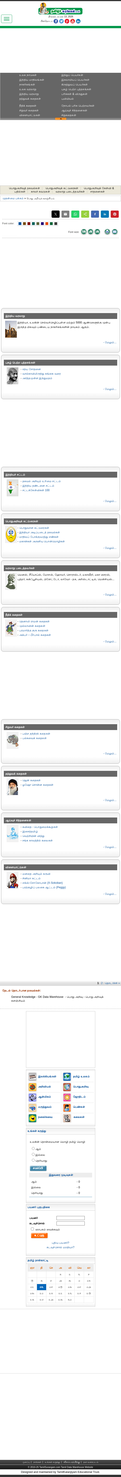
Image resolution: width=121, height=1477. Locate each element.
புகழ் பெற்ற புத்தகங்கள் (76, 89)
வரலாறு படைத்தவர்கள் (70, 191)
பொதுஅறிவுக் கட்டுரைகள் (61, 188)
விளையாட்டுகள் (29, 115)
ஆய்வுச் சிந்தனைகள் (74, 110)
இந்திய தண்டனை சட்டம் (38, 485)
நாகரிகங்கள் (27, 84)
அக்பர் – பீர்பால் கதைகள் (35, 635)
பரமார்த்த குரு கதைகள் (33, 630)
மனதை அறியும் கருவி (36, 873)
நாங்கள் (37, 1462)
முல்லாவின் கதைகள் (32, 625)
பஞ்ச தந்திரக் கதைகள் (36, 733)
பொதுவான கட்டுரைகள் (34, 527)
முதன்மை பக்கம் (13, 198)
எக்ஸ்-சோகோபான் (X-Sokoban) (42, 882)
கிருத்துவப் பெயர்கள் (74, 84)
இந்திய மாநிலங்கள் (31, 79)
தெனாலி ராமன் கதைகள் (34, 621)
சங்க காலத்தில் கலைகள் (37, 840)
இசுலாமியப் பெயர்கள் (75, 79)
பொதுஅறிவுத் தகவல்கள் (24, 188)
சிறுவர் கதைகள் (29, 110)
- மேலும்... (110, 342)
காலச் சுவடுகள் (40, 191)
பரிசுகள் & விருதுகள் (74, 94)
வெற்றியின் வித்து (33, 836)
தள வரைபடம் (90, 1462)
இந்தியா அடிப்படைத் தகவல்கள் (39, 532)
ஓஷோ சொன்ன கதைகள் (38, 784)
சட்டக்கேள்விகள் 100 (36, 490)
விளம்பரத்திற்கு (72, 1462)
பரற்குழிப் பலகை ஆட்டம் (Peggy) (44, 887)
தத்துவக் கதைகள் (30, 98)
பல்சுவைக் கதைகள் (34, 738)
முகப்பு (26, 1462)
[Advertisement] (60, 52)
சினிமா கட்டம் (31, 878)
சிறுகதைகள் (68, 115)
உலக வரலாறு (28, 89)
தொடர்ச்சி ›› (112, 983)
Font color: (8, 223)
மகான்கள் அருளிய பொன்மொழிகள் (42, 541)
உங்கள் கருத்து (52, 1462)
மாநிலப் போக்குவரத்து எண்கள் (39, 536)
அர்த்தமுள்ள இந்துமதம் (37, 378)
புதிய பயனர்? (60, 1242)
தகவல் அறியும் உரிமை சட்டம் (41, 481)
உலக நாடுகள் (28, 75)
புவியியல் (67, 98)
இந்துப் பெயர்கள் (72, 75)
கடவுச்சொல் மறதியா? (60, 1247)
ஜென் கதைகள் (31, 780)
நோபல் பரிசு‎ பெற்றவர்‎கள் (77, 105)
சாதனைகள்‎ (97, 191)
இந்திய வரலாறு (29, 94)
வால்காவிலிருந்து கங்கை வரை (41, 373)
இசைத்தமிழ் (30, 831)
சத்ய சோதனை (31, 369)
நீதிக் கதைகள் (28, 105)
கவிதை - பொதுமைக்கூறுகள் (40, 827)
